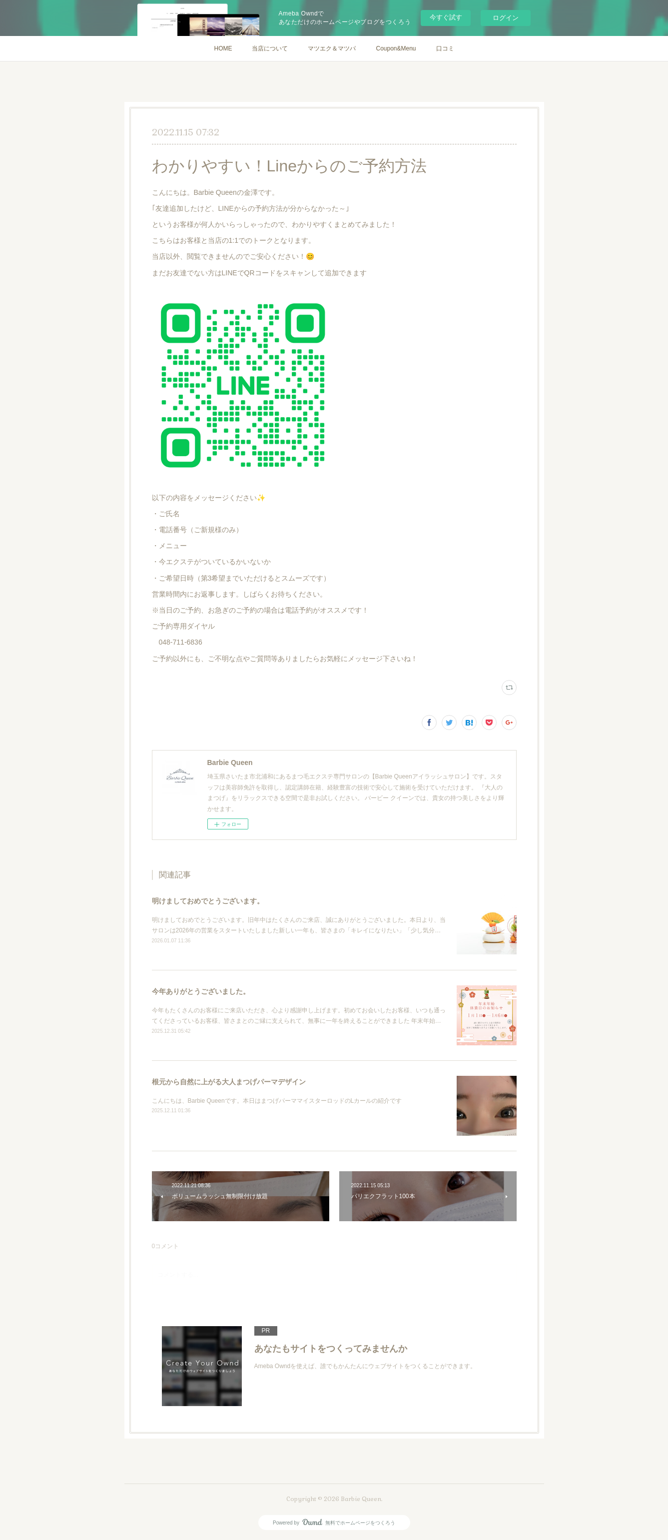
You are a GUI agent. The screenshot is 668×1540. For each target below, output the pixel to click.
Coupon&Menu (396, 48)
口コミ (445, 48)
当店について (270, 48)
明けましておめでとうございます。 (208, 901)
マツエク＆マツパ (332, 48)
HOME (223, 48)
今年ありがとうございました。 (201, 991)
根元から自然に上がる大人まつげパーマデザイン (229, 1082)
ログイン (506, 17)
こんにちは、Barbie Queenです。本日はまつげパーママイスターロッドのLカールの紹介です (277, 1100)
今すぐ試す (446, 17)
